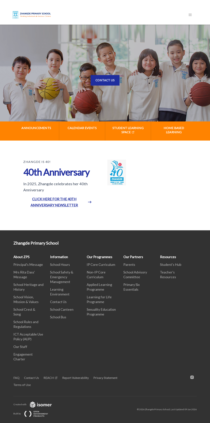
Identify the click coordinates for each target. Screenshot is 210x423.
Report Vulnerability (75, 377)
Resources (168, 257)
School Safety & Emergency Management (61, 277)
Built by (33, 413)
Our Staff (20, 347)
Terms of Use (22, 385)
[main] (105, 127)
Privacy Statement (105, 377)
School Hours (60, 264)
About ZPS (21, 257)
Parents (129, 264)
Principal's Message (28, 264)
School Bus (58, 317)
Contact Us (105, 80)
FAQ (16, 377)
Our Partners (133, 257)
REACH (49, 377)
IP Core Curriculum (101, 264)
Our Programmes (99, 257)
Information (59, 257)
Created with (35, 404)
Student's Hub (170, 264)
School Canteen (62, 309)
